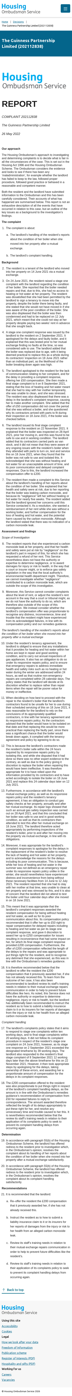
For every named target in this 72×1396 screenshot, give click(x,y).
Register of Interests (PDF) (18, 1358)
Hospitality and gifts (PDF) (18, 1363)
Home (5, 21)
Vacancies (8, 1379)
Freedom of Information (17, 1347)
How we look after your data (20, 1342)
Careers (6, 1374)
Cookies (7, 1331)
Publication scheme (14, 1352)
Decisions (18, 21)
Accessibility (10, 1326)
